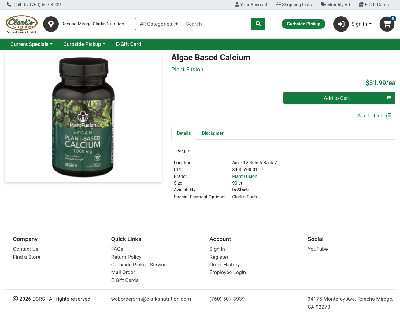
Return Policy (126, 257)
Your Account (251, 4)
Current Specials (29, 44)
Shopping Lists (294, 4)
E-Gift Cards (374, 4)
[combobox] (217, 24)
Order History (224, 265)
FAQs (117, 249)
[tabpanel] (283, 177)
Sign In (217, 249)
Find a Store (26, 257)
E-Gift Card (128, 44)
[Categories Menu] (158, 24)
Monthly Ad (335, 4)
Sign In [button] (350, 24)
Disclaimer (213, 133)
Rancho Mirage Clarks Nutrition (92, 24)
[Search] (217, 24)
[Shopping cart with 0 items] (387, 24)
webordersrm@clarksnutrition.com (151, 299)
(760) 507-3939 (227, 299)
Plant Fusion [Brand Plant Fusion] (244, 178)
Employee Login (227, 272)
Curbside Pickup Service (139, 265)
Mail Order (123, 272)
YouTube (318, 249)
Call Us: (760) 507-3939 (34, 4)
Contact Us (25, 249)
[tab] (183, 133)
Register (218, 257)
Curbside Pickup (82, 44)
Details (184, 133)
